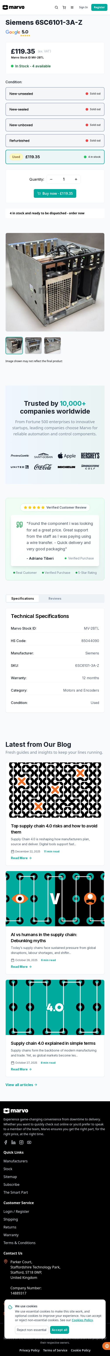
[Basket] (64, 7)
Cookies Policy (82, 1320)
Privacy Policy (29, 1350)
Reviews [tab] (55, 598)
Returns (9, 1227)
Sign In (83, 7)
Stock (7, 1168)
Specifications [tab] (22, 598)
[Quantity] (64, 179)
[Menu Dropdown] (72, 7)
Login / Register (16, 1211)
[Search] (56, 7)
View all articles (21, 1085)
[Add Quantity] (76, 179)
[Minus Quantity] (51, 179)
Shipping (10, 1219)
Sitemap (10, 1176)
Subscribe (11, 1184)
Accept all (59, 1330)
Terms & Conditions (19, 1242)
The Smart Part (15, 1192)
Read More (21, 858)
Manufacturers (15, 1161)
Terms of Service (55, 1350)
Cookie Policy (81, 1350)
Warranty (11, 1235)
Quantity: (36, 179)
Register (99, 7)
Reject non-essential (31, 1330)
